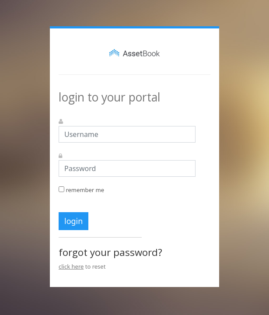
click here (71, 266)
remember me (81, 190)
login (73, 221)
